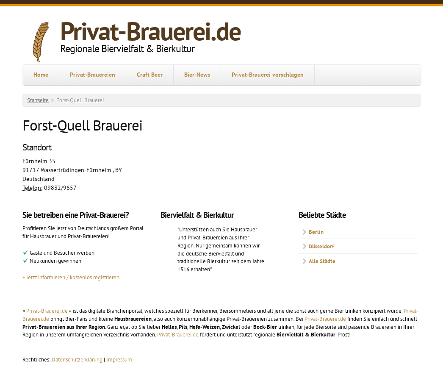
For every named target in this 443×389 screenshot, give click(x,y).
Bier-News (197, 74)
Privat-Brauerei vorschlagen (268, 74)
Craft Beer (150, 74)
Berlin (316, 231)
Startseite (38, 100)
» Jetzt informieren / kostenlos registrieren (70, 277)
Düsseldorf (321, 246)
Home (40, 74)
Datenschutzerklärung (78, 359)
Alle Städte (322, 261)
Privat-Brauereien (92, 74)
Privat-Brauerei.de (150, 30)
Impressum (119, 359)
